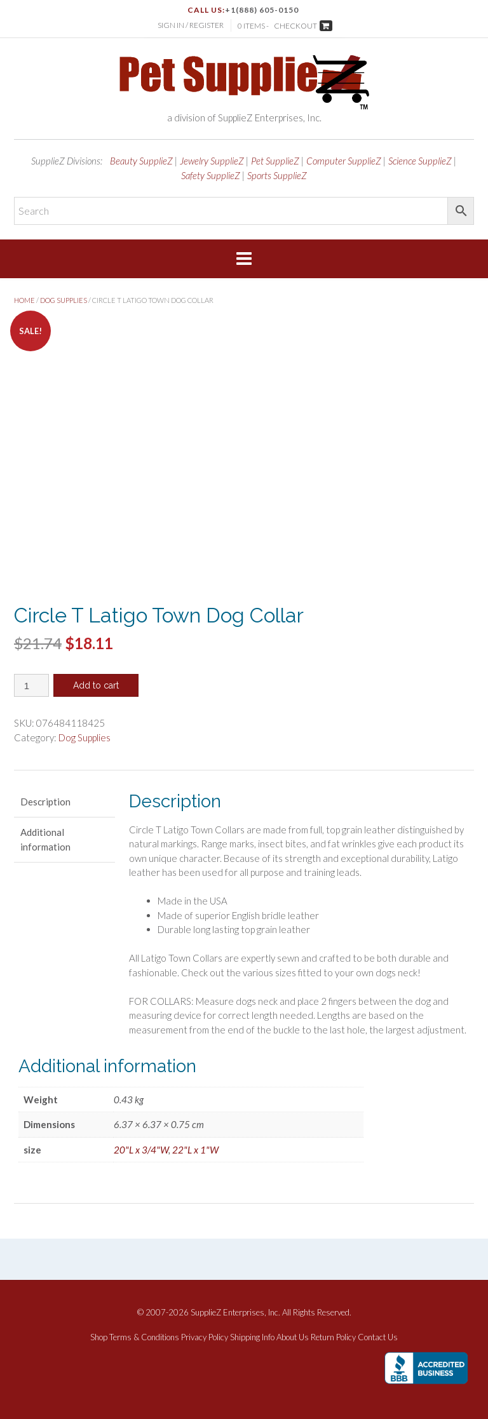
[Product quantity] (31, 685)
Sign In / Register (191, 25)
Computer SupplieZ (343, 160)
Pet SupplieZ (275, 160)
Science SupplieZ (420, 160)
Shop (98, 1337)
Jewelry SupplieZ (212, 160)
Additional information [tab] (45, 839)
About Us (292, 1337)
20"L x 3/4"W (141, 1149)
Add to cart (96, 685)
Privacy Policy (204, 1337)
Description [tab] (45, 801)
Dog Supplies (63, 300)
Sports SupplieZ (277, 175)
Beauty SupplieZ (141, 160)
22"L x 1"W (195, 1149)
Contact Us (378, 1337)
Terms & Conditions (144, 1337)
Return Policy (333, 1337)
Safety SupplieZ (210, 175)
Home (24, 300)
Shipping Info (252, 1337)
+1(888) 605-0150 (262, 10)
